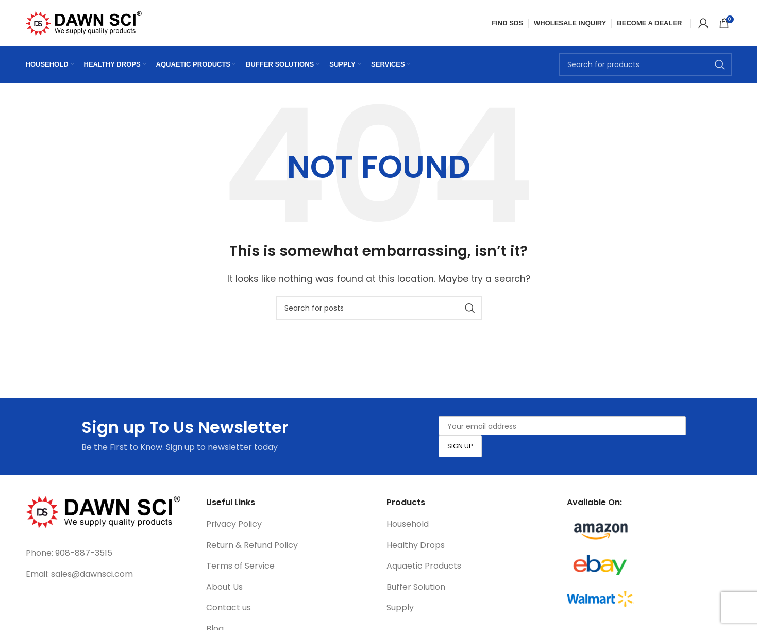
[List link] (108, 553)
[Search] (645, 64)
